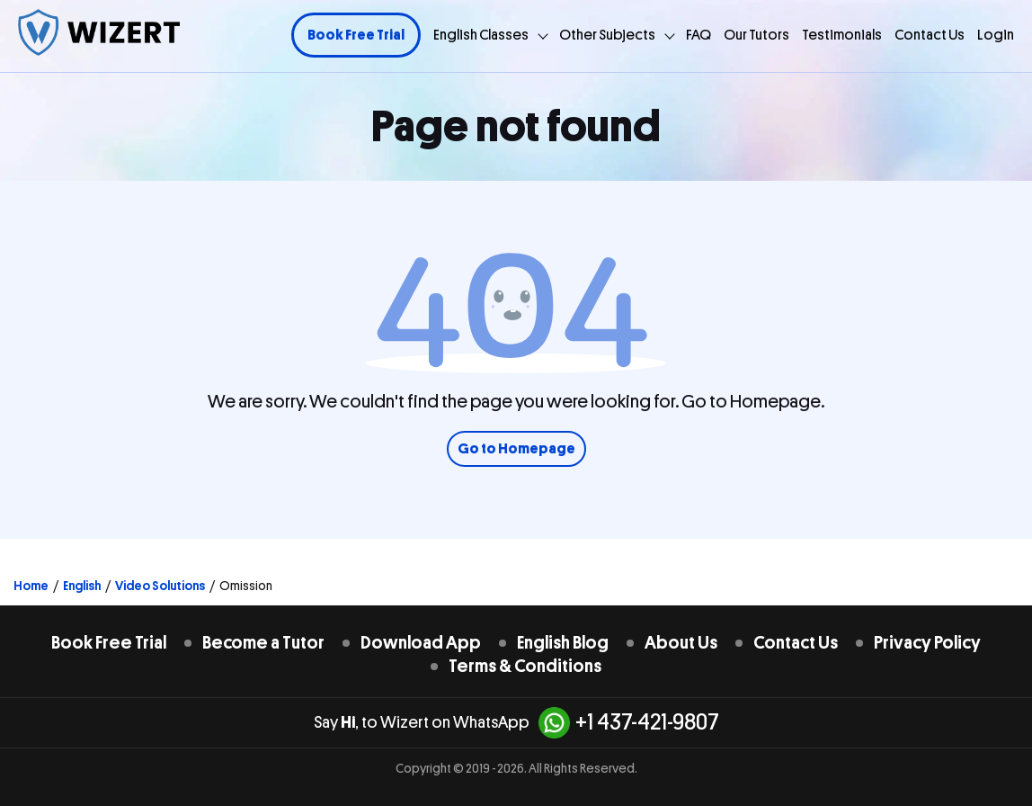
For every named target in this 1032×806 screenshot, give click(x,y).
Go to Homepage (516, 449)
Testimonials (842, 35)
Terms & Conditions (525, 666)
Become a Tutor (263, 642)
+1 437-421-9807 (628, 723)
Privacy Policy (927, 642)
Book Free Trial (356, 35)
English (82, 585)
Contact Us (929, 35)
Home (31, 585)
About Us (681, 642)
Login (995, 35)
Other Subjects (607, 35)
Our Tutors (756, 35)
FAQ (698, 35)
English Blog (563, 642)
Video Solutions (160, 585)
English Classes (481, 35)
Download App (420, 642)
